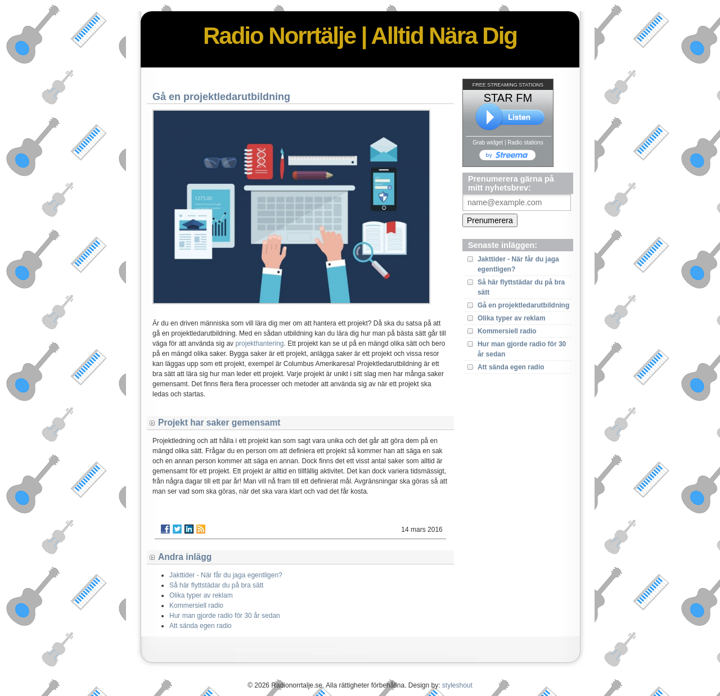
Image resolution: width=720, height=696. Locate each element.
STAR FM (508, 98)
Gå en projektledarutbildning (523, 305)
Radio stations (525, 142)
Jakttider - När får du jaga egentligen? (225, 575)
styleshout (457, 685)
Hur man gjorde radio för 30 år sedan (224, 616)
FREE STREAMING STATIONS (507, 85)
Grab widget (487, 142)
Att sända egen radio (511, 367)
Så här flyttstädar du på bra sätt (216, 585)
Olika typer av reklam (512, 318)
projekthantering (259, 343)
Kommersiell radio (507, 331)
